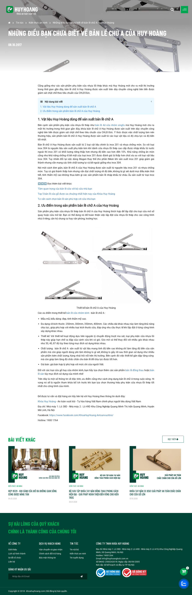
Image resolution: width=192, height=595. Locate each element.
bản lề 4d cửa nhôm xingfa (110, 125)
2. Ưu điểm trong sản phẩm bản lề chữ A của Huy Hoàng (70, 111)
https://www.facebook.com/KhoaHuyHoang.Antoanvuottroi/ (81, 415)
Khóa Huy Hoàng (47, 401)
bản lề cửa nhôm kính (77, 313)
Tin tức (19, 22)
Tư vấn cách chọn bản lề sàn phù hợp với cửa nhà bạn (66, 199)
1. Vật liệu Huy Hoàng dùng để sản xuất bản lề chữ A (68, 106)
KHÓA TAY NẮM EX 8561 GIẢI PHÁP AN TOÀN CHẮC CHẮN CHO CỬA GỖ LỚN (155, 492)
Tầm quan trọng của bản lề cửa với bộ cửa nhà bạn (65, 188)
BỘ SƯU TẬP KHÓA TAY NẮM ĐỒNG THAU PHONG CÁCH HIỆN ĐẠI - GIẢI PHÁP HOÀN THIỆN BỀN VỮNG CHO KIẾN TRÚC (93, 494)
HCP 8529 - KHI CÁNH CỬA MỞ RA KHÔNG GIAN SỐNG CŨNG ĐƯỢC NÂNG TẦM (32, 492)
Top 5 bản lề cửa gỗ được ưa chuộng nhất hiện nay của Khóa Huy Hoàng (76, 193)
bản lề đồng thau (134, 370)
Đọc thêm (173, 439)
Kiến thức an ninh (38, 22)
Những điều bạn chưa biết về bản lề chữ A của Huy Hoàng (83, 22)
